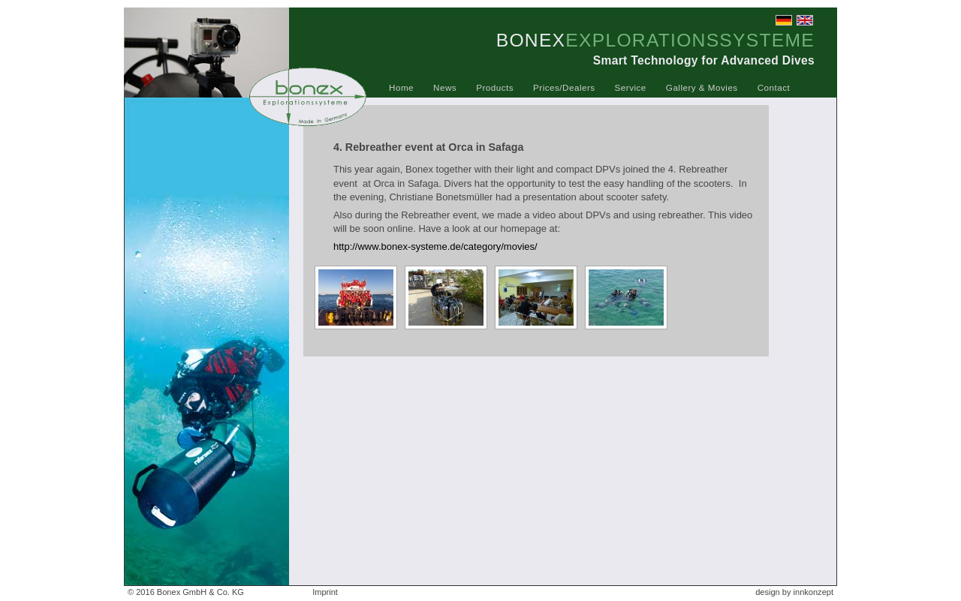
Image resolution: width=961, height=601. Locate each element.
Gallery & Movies (702, 87)
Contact (774, 87)
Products (495, 87)
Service (630, 87)
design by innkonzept (794, 591)
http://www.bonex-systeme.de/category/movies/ (435, 246)
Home (401, 87)
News (444, 87)
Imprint (325, 591)
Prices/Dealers (564, 87)
